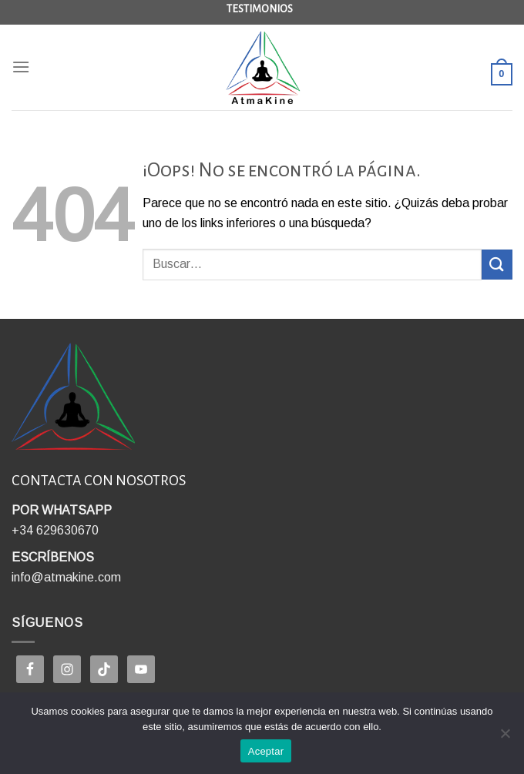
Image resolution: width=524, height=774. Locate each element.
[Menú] (21, 66)
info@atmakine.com (66, 577)
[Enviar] (497, 265)
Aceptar (266, 751)
